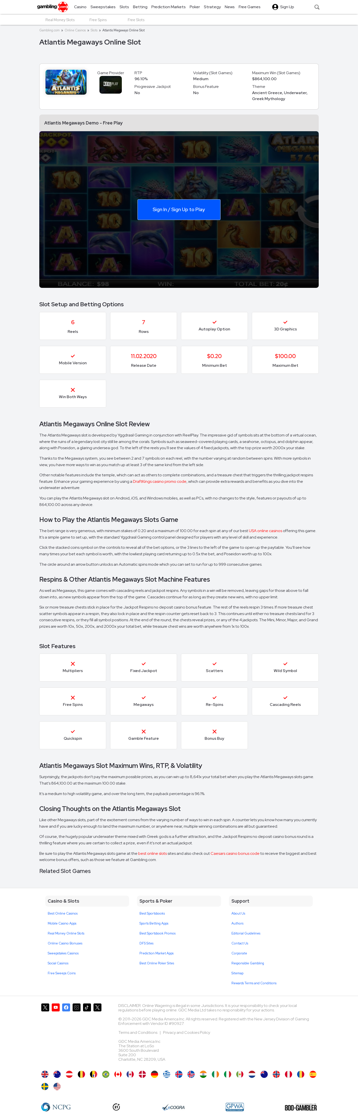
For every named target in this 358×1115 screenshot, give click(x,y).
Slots (94, 30)
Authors (237, 923)
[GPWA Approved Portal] (234, 1107)
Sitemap (237, 973)
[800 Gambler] (301, 1107)
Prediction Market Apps (156, 953)
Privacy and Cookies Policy (186, 1032)
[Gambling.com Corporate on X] (97, 1034)
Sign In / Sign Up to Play (179, 209)
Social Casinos (58, 963)
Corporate (239, 953)
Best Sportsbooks (152, 913)
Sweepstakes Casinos (63, 953)
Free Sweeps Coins (62, 973)
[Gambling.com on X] (45, 1034)
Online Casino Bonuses (65, 943)
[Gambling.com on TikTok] (87, 1034)
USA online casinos (265, 530)
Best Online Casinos (63, 913)
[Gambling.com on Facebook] (66, 1034)
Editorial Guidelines (245, 933)
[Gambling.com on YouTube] (56, 1034)
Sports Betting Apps (153, 923)
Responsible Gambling (247, 963)
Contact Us (239, 943)
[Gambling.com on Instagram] (77, 1034)
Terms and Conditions (138, 1032)
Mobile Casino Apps (62, 923)
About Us (238, 913)
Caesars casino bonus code (235, 853)
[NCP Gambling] (56, 1107)
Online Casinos (75, 30)
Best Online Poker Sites (156, 963)
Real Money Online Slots (66, 933)
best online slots (152, 853)
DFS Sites (146, 943)
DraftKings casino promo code (159, 481)
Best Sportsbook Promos (157, 933)
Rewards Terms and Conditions (253, 983)
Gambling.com (49, 30)
